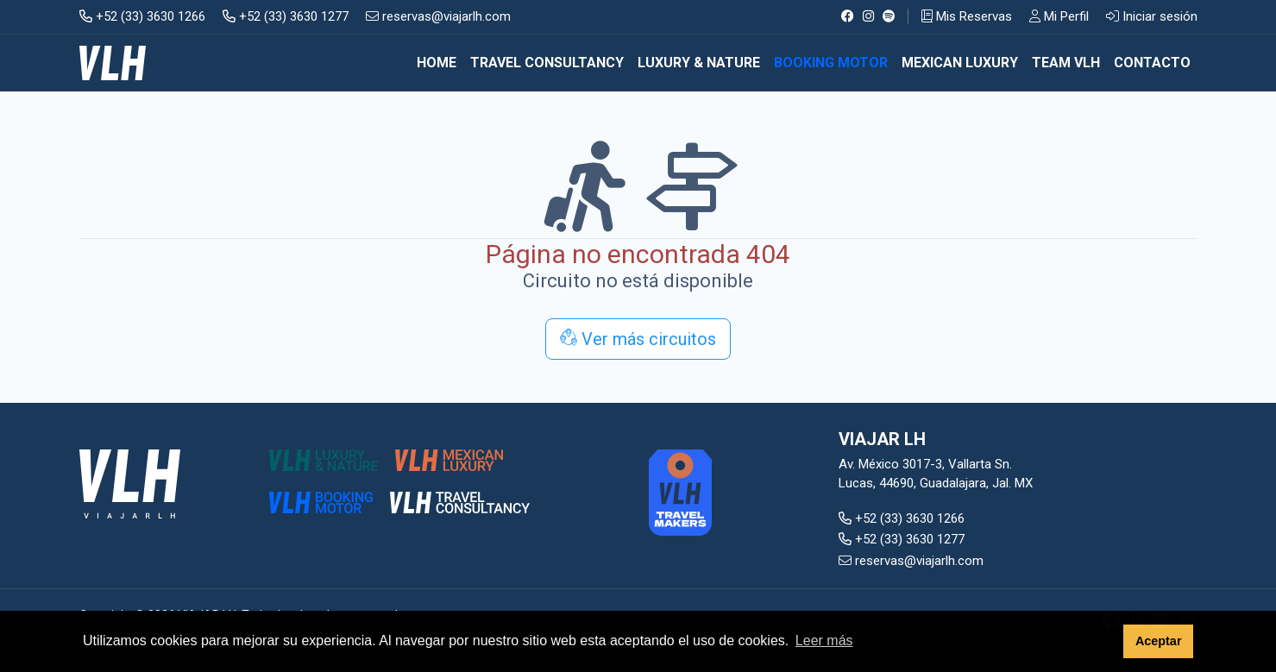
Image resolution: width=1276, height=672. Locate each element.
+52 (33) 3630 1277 (286, 16)
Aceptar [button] (1158, 641)
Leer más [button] (824, 640)
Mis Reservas (966, 16)
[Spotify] (889, 16)
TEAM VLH (1066, 62)
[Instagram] (868, 16)
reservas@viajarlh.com (438, 16)
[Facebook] (847, 16)
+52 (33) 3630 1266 (142, 16)
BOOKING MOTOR (831, 62)
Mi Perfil (1059, 16)
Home (436, 62)
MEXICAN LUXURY (960, 62)
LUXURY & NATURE (699, 62)
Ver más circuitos (638, 339)
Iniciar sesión (1151, 16)
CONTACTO (1152, 62)
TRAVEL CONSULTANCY (547, 62)
